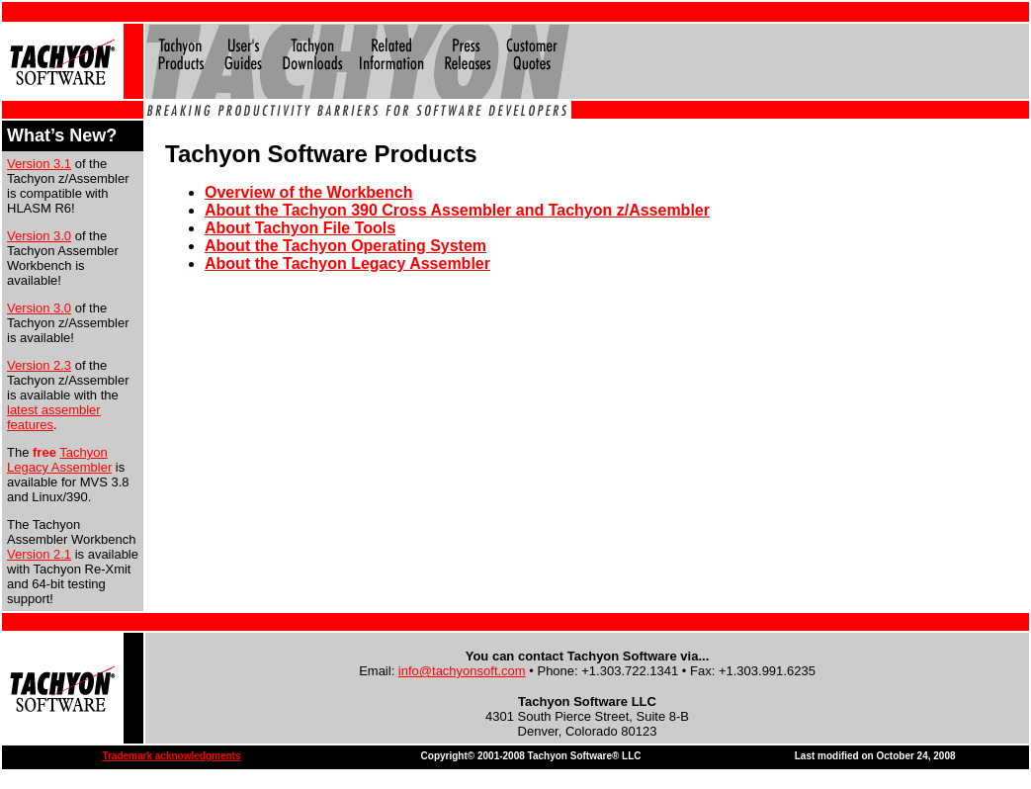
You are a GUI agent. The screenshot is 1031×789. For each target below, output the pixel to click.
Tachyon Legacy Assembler (59, 460)
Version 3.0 (39, 235)
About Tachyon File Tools (300, 227)
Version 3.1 (39, 163)
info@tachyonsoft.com (462, 670)
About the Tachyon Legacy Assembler (347, 263)
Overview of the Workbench (308, 192)
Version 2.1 (39, 554)
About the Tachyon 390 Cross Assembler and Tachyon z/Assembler (457, 210)
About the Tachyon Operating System (345, 245)
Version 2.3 (39, 365)
